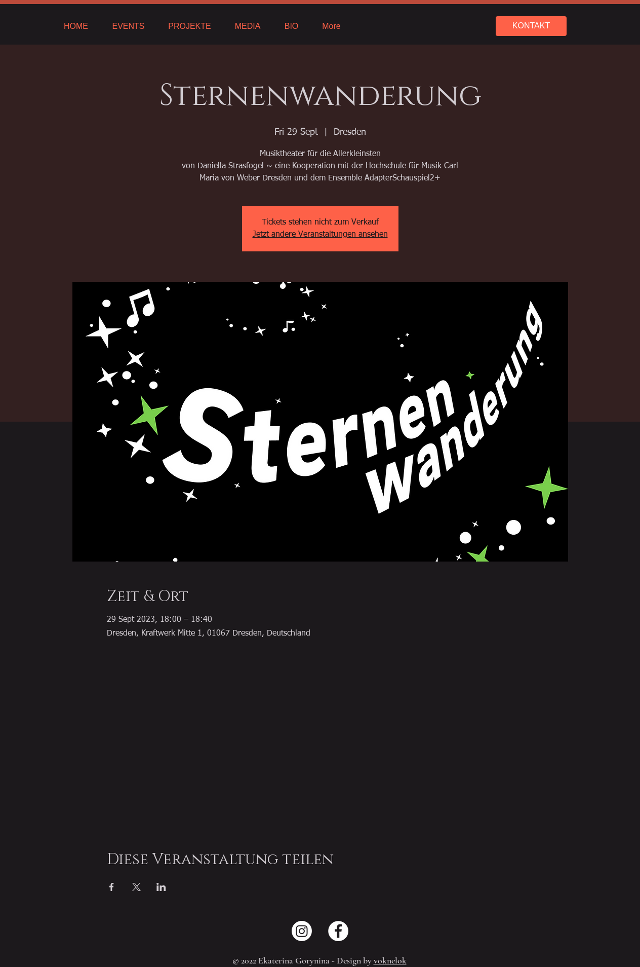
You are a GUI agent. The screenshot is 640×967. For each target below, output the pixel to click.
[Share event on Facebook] (111, 887)
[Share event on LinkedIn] (161, 887)
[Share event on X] (136, 887)
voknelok (390, 960)
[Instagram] (302, 931)
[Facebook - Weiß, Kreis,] (338, 931)
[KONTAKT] (531, 26)
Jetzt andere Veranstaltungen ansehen (320, 235)
